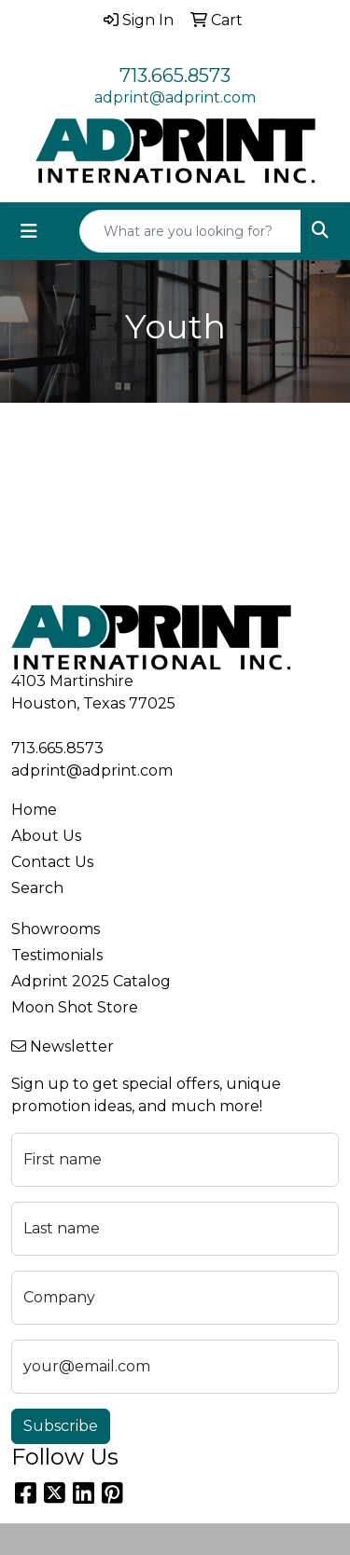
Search (37, 888)
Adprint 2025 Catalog (91, 981)
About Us (46, 836)
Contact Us (52, 862)
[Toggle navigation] (29, 231)
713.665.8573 (175, 75)
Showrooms (55, 929)
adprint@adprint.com (175, 97)
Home (34, 810)
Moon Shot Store (74, 1007)
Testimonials (57, 955)
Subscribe (60, 1426)
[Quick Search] (190, 231)
